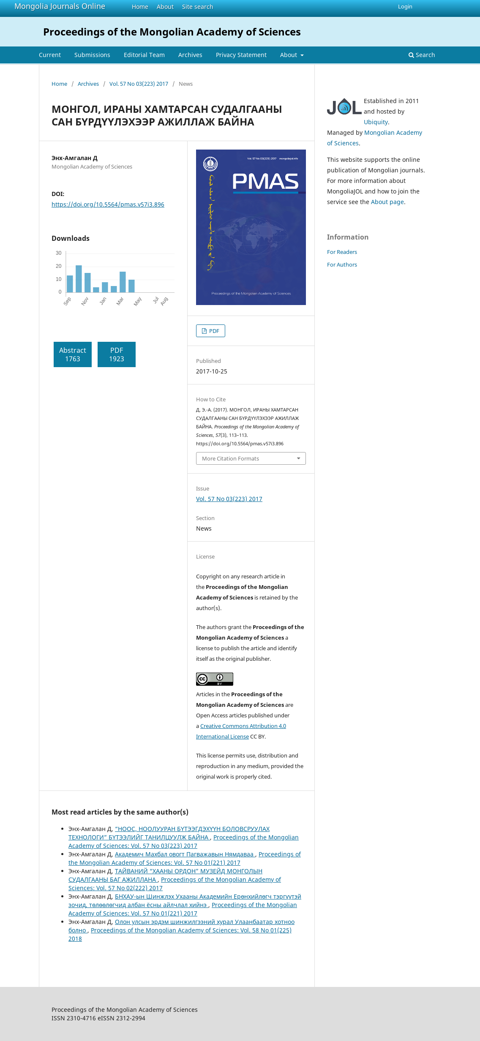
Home (140, 7)
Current (50, 55)
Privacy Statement (241, 55)
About (165, 7)
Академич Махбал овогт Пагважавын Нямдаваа (185, 854)
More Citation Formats (230, 458)
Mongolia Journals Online (59, 6)
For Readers (342, 252)
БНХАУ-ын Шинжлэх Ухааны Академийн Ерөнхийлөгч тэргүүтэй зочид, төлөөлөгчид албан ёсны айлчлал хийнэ (184, 900)
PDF (213, 331)
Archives (190, 55)
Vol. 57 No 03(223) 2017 (138, 83)
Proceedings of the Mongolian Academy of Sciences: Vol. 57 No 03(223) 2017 (183, 841)
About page (387, 202)
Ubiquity (376, 122)
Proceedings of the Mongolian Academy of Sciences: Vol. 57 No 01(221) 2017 (184, 858)
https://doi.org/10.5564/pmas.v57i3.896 (108, 204)
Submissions (92, 55)
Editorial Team (144, 55)
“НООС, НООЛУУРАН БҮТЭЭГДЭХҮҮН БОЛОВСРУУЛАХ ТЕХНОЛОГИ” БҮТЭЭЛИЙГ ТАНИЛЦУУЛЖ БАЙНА (169, 833)
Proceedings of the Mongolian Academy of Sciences (172, 31)
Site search (197, 7)
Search (422, 55)
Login (405, 6)
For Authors (342, 264)
